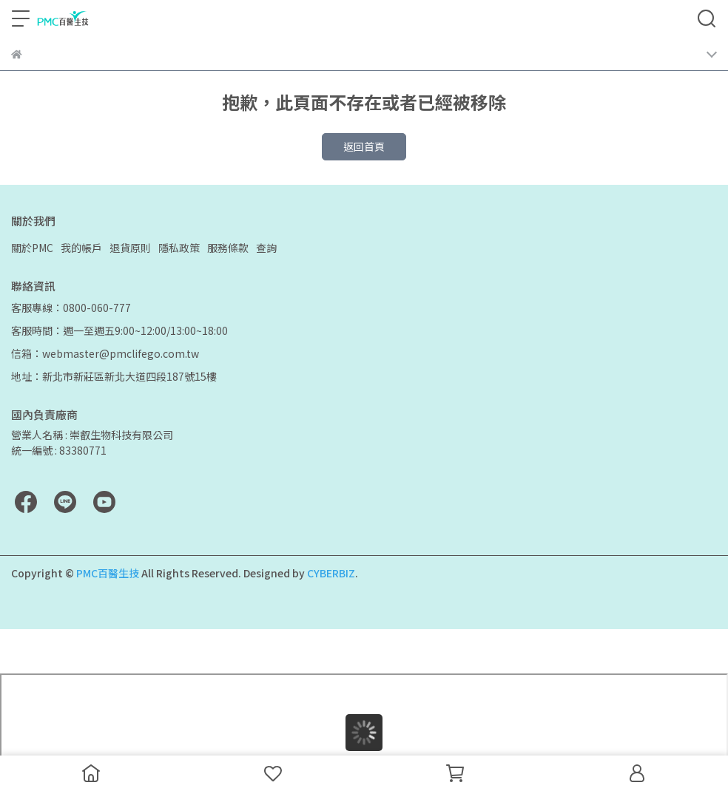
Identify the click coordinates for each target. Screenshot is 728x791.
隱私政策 (179, 247)
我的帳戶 (81, 247)
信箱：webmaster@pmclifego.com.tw (105, 353)
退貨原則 (130, 247)
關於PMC (32, 247)
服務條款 (228, 247)
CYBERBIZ (331, 573)
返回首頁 (364, 146)
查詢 (266, 247)
